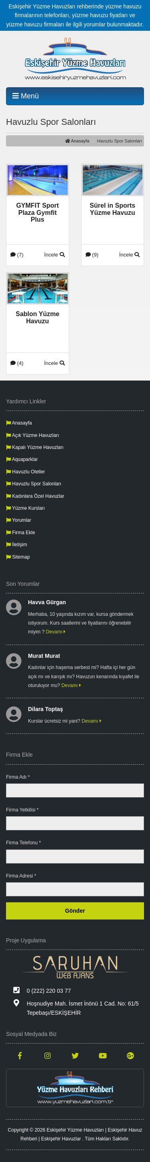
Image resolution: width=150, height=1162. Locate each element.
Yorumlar (18, 520)
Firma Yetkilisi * (22, 810)
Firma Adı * (18, 777)
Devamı (56, 632)
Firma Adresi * (21, 876)
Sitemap (18, 557)
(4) (17, 363)
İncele (54, 255)
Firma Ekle (20, 532)
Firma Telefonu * (23, 842)
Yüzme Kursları (25, 508)
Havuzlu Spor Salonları (33, 484)
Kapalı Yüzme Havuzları (35, 447)
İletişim (16, 544)
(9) (92, 255)
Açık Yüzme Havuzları (32, 435)
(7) (17, 255)
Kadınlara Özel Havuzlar (35, 496)
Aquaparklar (22, 459)
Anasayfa (77, 140)
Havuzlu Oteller (25, 472)
